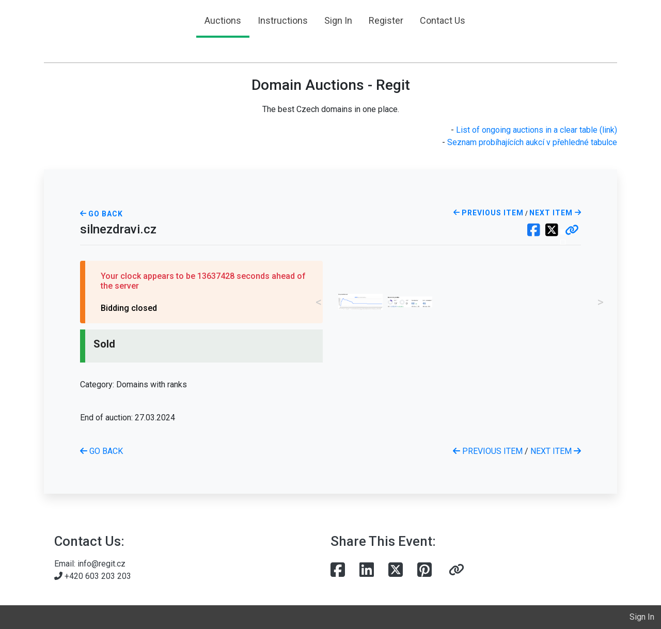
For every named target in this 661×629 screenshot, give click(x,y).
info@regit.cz (101, 564)
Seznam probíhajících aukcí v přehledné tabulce (532, 142)
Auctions (222, 20)
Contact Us (442, 20)
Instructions (283, 20)
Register (386, 20)
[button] (572, 231)
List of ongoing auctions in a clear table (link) (536, 130)
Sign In (338, 20)
